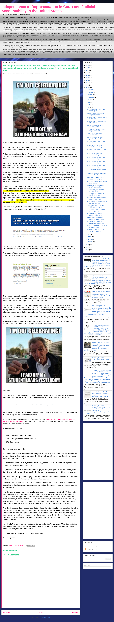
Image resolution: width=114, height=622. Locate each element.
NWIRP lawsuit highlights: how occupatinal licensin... (96, 113)
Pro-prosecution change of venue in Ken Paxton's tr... (96, 150)
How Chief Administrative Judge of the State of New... (97, 226)
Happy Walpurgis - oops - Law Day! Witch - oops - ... (95, 230)
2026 (87, 65)
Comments (89, 549)
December (91, 89)
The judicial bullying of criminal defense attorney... (96, 210)
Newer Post (6, 612)
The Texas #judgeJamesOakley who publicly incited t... (96, 130)
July (89, 102)
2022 (87, 75)
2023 (87, 72)
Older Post (75, 612)
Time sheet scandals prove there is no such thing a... (96, 134)
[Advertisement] (40, 603)
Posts (87, 546)
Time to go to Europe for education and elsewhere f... (97, 174)
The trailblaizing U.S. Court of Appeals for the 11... (95, 194)
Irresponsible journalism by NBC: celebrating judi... (96, 109)
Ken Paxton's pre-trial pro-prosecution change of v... (95, 154)
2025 (87, 67)
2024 (87, 70)
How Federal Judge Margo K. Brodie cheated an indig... (95, 146)
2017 (87, 87)
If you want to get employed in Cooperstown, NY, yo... (95, 178)
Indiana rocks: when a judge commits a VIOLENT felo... (95, 218)
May (89, 107)
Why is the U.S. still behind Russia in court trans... (97, 182)
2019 (87, 82)
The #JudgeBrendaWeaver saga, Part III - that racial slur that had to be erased (101, 359)
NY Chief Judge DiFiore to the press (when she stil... (95, 186)
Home (41, 612)
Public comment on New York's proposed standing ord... (96, 158)
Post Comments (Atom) (44, 617)
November (91, 92)
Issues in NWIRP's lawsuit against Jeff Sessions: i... (97, 122)
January (90, 241)
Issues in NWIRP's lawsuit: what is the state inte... (97, 118)
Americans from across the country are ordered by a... (95, 222)
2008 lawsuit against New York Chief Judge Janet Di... (96, 206)
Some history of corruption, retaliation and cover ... (95, 214)
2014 (87, 250)
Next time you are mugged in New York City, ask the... (97, 142)
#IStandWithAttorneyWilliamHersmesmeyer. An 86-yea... (97, 198)
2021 (87, 77)
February (90, 239)
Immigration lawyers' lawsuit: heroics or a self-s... (95, 126)
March (89, 236)
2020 (87, 80)
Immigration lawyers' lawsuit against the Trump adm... (95, 138)
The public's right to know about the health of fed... (96, 190)
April (89, 234)
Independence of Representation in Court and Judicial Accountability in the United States (48, 9)
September (91, 97)
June (89, 104)
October (90, 94)
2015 (87, 247)
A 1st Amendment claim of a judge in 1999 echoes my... (97, 202)
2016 (87, 245)
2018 (87, 85)
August (90, 99)
